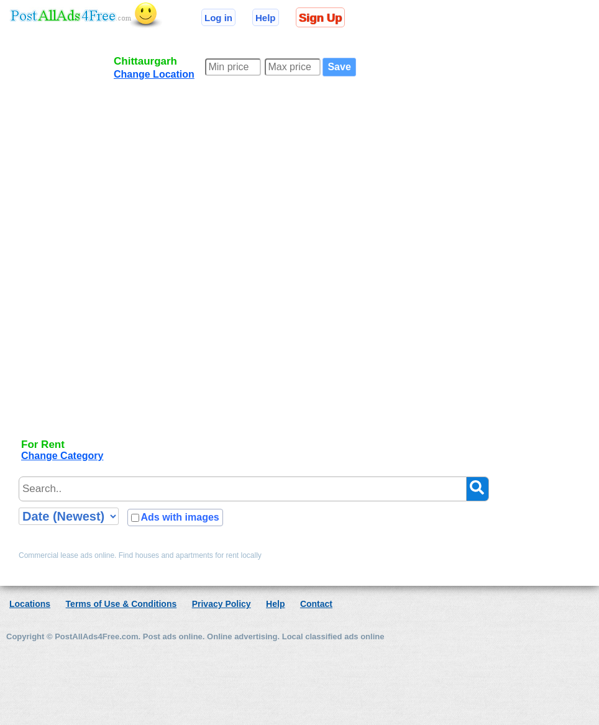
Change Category (62, 455)
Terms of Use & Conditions (121, 604)
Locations (29, 604)
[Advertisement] (65, 243)
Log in (218, 17)
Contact (316, 604)
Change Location (154, 74)
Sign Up (320, 17)
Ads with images (179, 517)
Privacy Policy (221, 604)
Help (265, 17)
